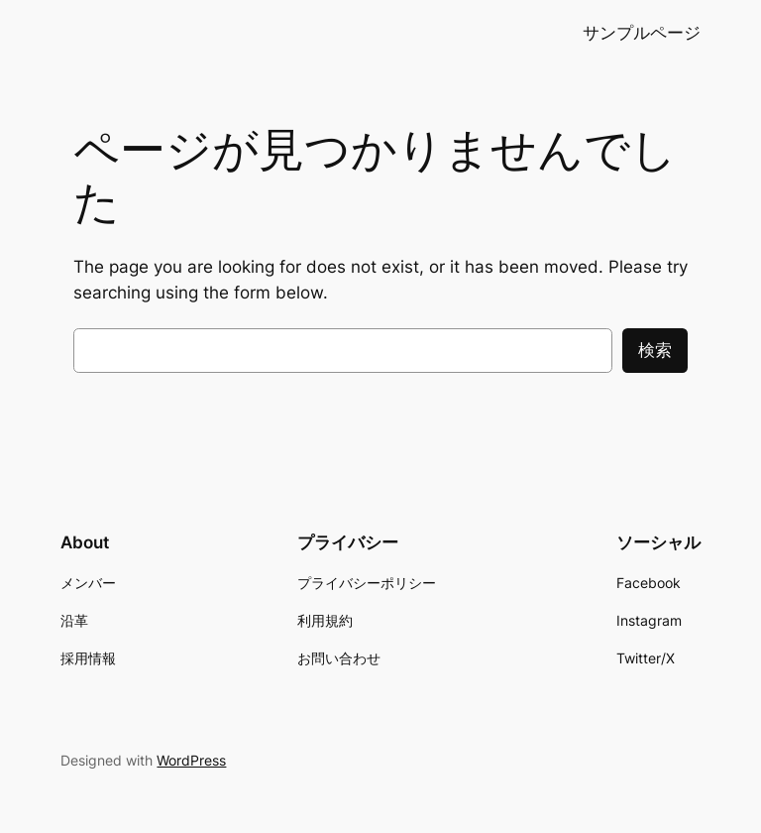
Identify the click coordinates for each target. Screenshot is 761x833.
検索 (655, 350)
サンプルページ (642, 33)
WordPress (191, 760)
